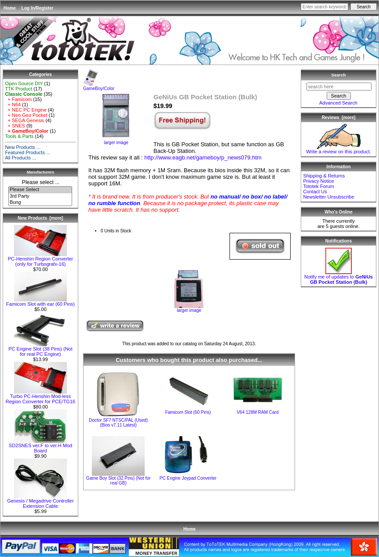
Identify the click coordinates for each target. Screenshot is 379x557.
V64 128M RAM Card (257, 412)
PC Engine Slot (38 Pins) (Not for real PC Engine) (40, 349)
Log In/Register (38, 8)
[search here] (339, 86)
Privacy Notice (318, 181)
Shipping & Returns (324, 175)
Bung (40, 202)
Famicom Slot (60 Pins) (188, 412)
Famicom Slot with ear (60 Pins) (40, 302)
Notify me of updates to (338, 277)
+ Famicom (18, 99)
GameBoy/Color (98, 86)
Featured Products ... (27, 152)
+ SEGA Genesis (24, 120)
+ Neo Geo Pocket (26, 115)
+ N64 (13, 104)
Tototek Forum (318, 186)
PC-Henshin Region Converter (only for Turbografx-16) (40, 259)
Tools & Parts (19, 136)
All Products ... (20, 157)
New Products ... (22, 147)
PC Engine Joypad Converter (188, 478)
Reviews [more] (339, 117)
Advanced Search (338, 102)
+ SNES (15, 125)
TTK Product (18, 88)
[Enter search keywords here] (324, 7)
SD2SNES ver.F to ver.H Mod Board (40, 445)
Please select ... (40, 182)
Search (339, 74)
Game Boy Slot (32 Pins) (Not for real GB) (118, 480)
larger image (189, 308)
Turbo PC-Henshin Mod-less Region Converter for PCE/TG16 (40, 396)
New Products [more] (40, 218)
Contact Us (315, 191)
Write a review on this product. (338, 149)
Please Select (40, 190)
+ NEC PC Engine (25, 109)
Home (10, 8)
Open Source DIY (24, 83)
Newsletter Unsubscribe (328, 196)
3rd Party (40, 196)
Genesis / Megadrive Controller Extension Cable (40, 501)
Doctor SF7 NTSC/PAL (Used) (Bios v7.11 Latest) (118, 422)
